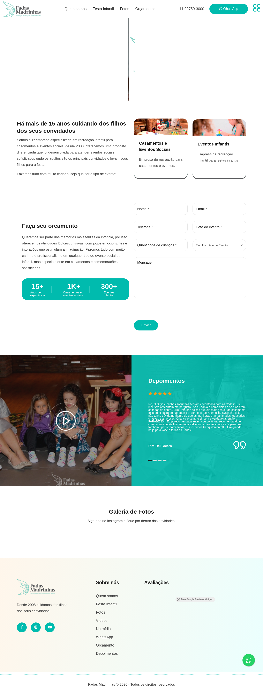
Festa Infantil (103, 9)
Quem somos (76, 9)
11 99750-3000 (191, 9)
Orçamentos (145, 9)
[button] (150, 462)
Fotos (124, 9)
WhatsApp (104, 636)
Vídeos (101, 620)
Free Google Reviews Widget (194, 598)
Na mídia (103, 628)
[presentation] (165, 311)
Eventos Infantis (213, 143)
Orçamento (105, 644)
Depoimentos (107, 653)
